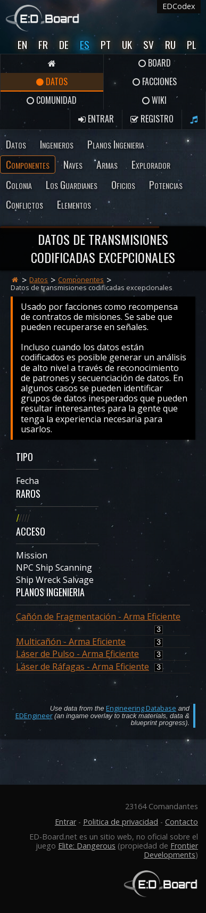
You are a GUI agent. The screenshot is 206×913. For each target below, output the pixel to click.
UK (127, 44)
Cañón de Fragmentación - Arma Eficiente (98, 616)
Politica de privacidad (120, 822)
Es (84, 44)
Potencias (166, 184)
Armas (107, 164)
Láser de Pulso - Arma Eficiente (77, 654)
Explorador (150, 164)
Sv (148, 44)
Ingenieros (56, 144)
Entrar (96, 118)
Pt (106, 44)
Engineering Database (141, 708)
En (22, 44)
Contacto (181, 822)
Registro (152, 118)
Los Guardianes (71, 184)
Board (154, 62)
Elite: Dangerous (87, 846)
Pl (191, 44)
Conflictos (24, 204)
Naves (73, 164)
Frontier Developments (171, 850)
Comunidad (52, 100)
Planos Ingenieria (115, 144)
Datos (52, 81)
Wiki (154, 100)
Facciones (155, 81)
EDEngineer (34, 715)
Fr (43, 44)
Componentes (28, 164)
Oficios (123, 184)
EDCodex (178, 6)
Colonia (19, 184)
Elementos (74, 204)
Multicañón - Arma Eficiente (71, 641)
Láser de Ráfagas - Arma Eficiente (82, 666)
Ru (170, 44)
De (64, 44)
